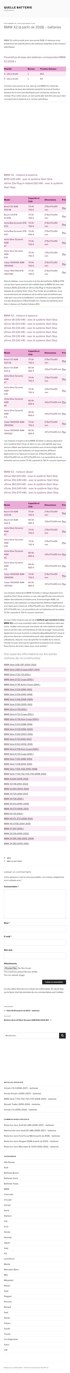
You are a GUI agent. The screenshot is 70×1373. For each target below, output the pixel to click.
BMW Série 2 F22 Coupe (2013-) (19, 679)
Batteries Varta (11, 1178)
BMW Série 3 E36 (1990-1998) (18, 694)
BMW (9, 858)
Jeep (6, 1248)
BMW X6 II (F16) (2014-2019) (17, 823)
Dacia (6, 1210)
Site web (8, 950)
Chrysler (8, 1200)
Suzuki (7, 1328)
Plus (64, 208)
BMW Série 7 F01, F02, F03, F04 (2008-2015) (25, 774)
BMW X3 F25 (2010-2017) (16, 794)
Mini (6, 1275)
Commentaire (11, 886)
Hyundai (8, 1237)
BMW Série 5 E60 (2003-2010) (18, 734)
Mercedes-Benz (11, 1269)
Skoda (7, 1318)
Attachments (10, 963)
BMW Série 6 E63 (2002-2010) (18, 744)
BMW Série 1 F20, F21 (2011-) (17, 674)
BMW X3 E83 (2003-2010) (16, 789)
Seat (6, 1312)
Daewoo (8, 1216)
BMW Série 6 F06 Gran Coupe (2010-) (21, 749)
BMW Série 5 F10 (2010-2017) (18, 739)
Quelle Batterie (18, 7)
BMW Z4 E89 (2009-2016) (16, 843)
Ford (6, 1226)
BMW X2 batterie (14, 861)
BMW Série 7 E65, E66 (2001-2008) (20, 769)
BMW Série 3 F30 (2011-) (15, 709)
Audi (6, 1167)
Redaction (30, 23)
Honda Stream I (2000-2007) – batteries (22, 1093)
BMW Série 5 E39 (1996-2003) (18, 729)
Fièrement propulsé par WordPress (36, 1367)
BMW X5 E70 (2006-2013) (16, 809)
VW (5, 1350)
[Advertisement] (35, 120)
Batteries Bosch (11, 1173)
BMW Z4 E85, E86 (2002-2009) (19, 838)
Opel (6, 1291)
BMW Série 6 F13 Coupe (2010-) (19, 754)
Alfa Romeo (9, 1162)
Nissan (7, 1286)
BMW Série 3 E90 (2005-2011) (18, 704)
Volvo (6, 1344)
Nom (7, 923)
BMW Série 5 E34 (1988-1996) (18, 724)
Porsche (8, 1302)
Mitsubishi (8, 1280)
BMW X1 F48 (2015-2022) (16, 784)
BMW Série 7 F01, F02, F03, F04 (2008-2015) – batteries (30, 1099)
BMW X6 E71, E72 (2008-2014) (18, 818)
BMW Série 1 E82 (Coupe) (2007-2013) (22, 669)
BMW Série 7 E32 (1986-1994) (18, 759)
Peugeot (8, 1296)
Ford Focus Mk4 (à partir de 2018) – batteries (39, 1136)
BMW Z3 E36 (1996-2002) (16, 833)
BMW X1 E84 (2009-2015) (16, 779)
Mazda (7, 1264)
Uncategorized (11, 1339)
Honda (7, 1232)
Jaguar (7, 1243)
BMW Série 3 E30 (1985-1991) (18, 689)
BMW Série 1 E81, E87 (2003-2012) (20, 664)
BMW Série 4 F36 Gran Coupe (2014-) (21, 719)
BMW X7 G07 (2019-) (14, 828)
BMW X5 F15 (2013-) (13, 813)
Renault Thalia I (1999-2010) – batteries (22, 1104)
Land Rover (9, 1259)
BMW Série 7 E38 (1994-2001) (18, 764)
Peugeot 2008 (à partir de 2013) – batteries (38, 1141)
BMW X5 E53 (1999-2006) (16, 804)
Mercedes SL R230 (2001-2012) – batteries (39, 1147)
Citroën (7, 1205)
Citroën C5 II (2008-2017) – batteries (21, 1088)
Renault (7, 1307)
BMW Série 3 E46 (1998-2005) (18, 699)
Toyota (7, 1334)
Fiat (5, 1221)
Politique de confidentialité (13, 1367)
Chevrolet (8, 1194)
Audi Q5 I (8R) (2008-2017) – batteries (36, 1125)
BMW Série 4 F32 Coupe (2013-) (19, 714)
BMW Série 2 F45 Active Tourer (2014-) (22, 684)
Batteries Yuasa (11, 1184)
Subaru (7, 1323)
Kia (5, 1253)
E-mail (8, 936)
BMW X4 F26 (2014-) (14, 799)
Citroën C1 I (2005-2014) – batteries (20, 1110)
